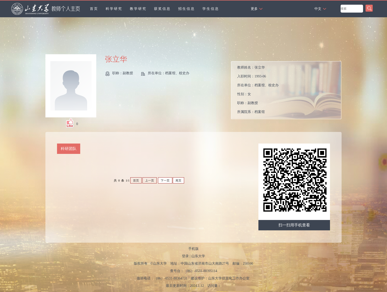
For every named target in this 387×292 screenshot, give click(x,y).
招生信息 (186, 9)
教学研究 (138, 9)
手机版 (193, 249)
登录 (185, 256)
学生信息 (210, 9)
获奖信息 (162, 9)
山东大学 (198, 256)
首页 (94, 9)
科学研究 (114, 9)
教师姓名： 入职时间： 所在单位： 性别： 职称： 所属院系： (258, 90)
